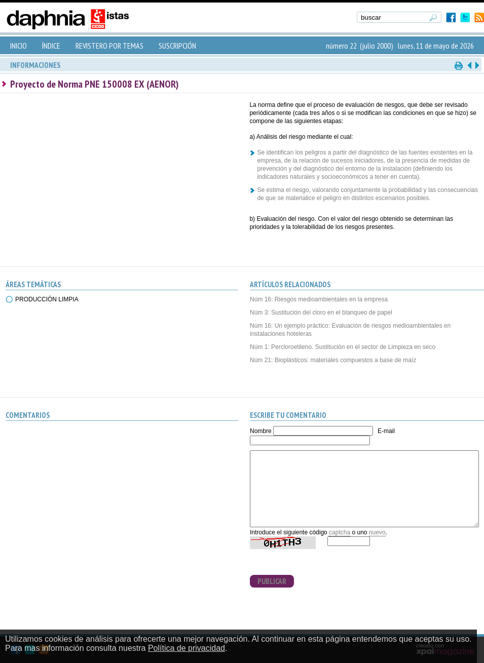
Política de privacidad (186, 648)
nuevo (377, 532)
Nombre (261, 431)
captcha (339, 532)
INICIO (18, 46)
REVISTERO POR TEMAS (109, 46)
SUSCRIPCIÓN (177, 46)
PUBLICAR (271, 581)
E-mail (386, 431)
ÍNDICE (51, 46)
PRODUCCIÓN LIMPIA (47, 299)
